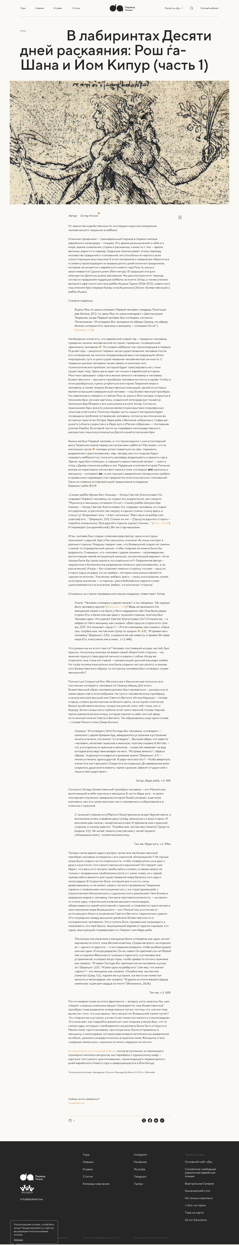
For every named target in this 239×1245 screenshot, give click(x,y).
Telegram (140, 1176)
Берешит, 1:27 (83, 329)
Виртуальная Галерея (200, 1183)
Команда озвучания (96, 1183)
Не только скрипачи (199, 1198)
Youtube (139, 1169)
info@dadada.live (31, 1199)
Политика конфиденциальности (101, 1238)
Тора (23, 8)
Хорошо (18, 1239)
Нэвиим (39, 8)
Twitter (138, 1183)
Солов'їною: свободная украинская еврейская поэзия (200, 1172)
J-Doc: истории (195, 1205)
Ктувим (58, 8)
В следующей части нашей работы (92, 1051)
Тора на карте (194, 1213)
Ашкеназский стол (198, 1191)
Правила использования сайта (151, 1238)
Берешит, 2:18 (116, 606)
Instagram (140, 1154)
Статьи (76, 8)
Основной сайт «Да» (199, 1162)
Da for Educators (196, 1220)
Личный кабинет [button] (209, 8)
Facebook (140, 1162)
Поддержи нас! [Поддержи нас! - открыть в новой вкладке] (76, 1103)
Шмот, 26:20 (161, 523)
